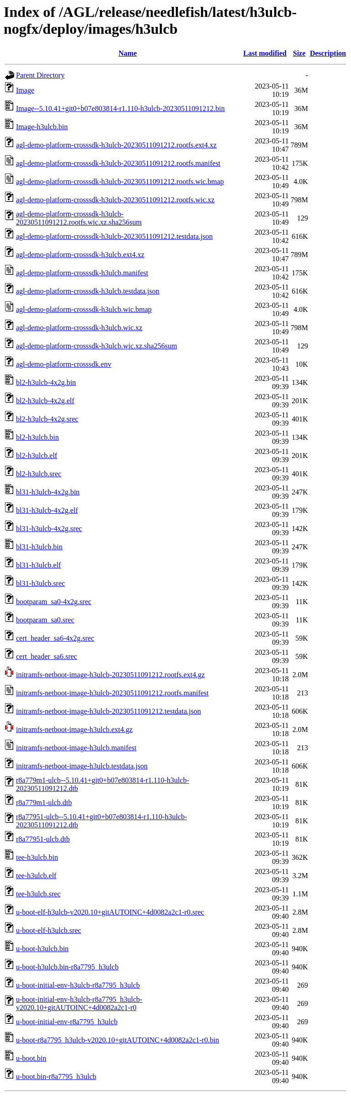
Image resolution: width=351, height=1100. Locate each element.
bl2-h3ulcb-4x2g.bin (46, 382)
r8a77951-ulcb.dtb (43, 839)
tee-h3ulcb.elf (36, 875)
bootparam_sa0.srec (45, 620)
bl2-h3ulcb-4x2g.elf (45, 401)
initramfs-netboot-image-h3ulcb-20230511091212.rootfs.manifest (112, 693)
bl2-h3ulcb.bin (37, 437)
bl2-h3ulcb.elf (36, 455)
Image (25, 90)
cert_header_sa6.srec (46, 656)
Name (127, 53)
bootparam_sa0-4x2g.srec (53, 601)
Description (328, 53)
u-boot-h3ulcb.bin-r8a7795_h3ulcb (67, 967)
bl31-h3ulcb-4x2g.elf (47, 510)
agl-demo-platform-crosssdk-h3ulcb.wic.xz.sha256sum (96, 346)
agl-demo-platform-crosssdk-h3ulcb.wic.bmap (84, 309)
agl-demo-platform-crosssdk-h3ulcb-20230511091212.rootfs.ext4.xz (116, 145)
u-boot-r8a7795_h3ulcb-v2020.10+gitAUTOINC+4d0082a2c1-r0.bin (117, 1040)
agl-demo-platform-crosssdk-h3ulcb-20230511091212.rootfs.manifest (118, 163)
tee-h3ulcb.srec (38, 894)
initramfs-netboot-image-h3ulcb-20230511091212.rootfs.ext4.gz (110, 675)
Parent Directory (40, 75)
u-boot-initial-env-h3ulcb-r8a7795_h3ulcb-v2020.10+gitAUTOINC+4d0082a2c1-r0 (79, 1003)
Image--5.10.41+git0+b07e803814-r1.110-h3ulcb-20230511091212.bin (120, 108)
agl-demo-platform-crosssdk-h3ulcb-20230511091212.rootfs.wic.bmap (120, 181)
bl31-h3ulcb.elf (38, 565)
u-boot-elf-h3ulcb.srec (48, 930)
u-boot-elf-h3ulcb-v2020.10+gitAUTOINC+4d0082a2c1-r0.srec (110, 912)
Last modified (265, 53)
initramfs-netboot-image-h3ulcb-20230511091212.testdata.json (108, 711)
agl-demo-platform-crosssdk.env (63, 364)
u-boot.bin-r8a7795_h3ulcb (56, 1076)
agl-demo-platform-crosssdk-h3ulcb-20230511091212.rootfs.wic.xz (115, 200)
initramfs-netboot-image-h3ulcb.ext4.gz (74, 729)
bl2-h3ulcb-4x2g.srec (47, 419)
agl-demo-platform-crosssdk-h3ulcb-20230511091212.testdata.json (114, 236)
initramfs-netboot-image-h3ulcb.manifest (76, 748)
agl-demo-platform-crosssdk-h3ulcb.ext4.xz (80, 254)
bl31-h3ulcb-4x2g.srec (49, 528)
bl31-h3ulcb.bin (39, 547)
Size (299, 53)
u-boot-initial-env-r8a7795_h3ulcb (66, 1022)
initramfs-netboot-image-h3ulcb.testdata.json (82, 766)
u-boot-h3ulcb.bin (42, 949)
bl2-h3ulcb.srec (38, 474)
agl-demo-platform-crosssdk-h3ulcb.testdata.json (88, 291)
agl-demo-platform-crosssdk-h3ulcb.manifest (82, 273)
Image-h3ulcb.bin (42, 127)
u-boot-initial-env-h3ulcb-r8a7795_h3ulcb (78, 985)
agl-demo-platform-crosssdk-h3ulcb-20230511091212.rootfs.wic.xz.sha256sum (79, 218)
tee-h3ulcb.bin (37, 857)
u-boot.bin (31, 1058)
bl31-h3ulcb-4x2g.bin (48, 492)
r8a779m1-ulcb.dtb (44, 802)
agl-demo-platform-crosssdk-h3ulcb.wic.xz (79, 328)
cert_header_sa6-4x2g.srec (55, 638)
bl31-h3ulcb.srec (40, 583)
